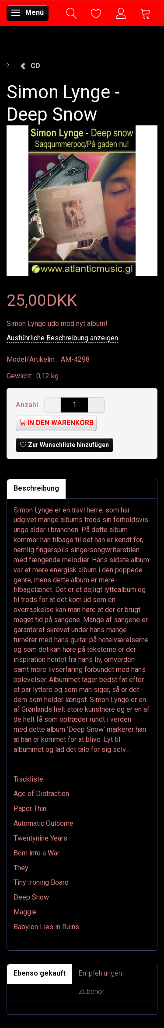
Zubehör (92, 991)
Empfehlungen (100, 973)
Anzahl (28, 405)
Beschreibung (36, 488)
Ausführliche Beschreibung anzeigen (62, 338)
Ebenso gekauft (40, 973)
